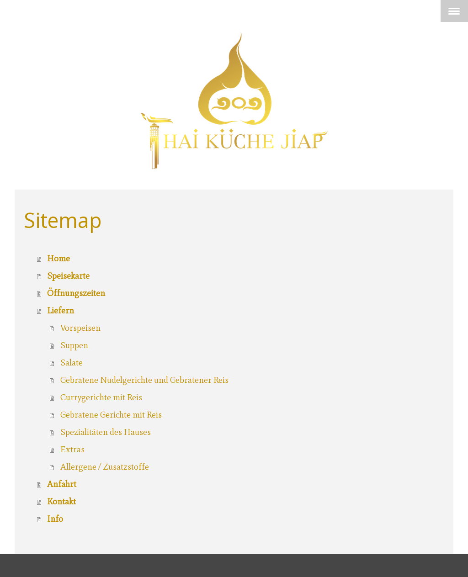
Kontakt (61, 501)
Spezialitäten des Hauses (105, 432)
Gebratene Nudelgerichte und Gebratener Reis (144, 380)
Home (58, 258)
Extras (72, 449)
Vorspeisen (80, 328)
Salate (71, 362)
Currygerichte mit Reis (101, 397)
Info (55, 518)
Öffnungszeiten (76, 293)
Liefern (60, 310)
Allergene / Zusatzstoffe (104, 466)
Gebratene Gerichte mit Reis (111, 414)
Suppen (74, 345)
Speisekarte (68, 275)
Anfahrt (61, 484)
